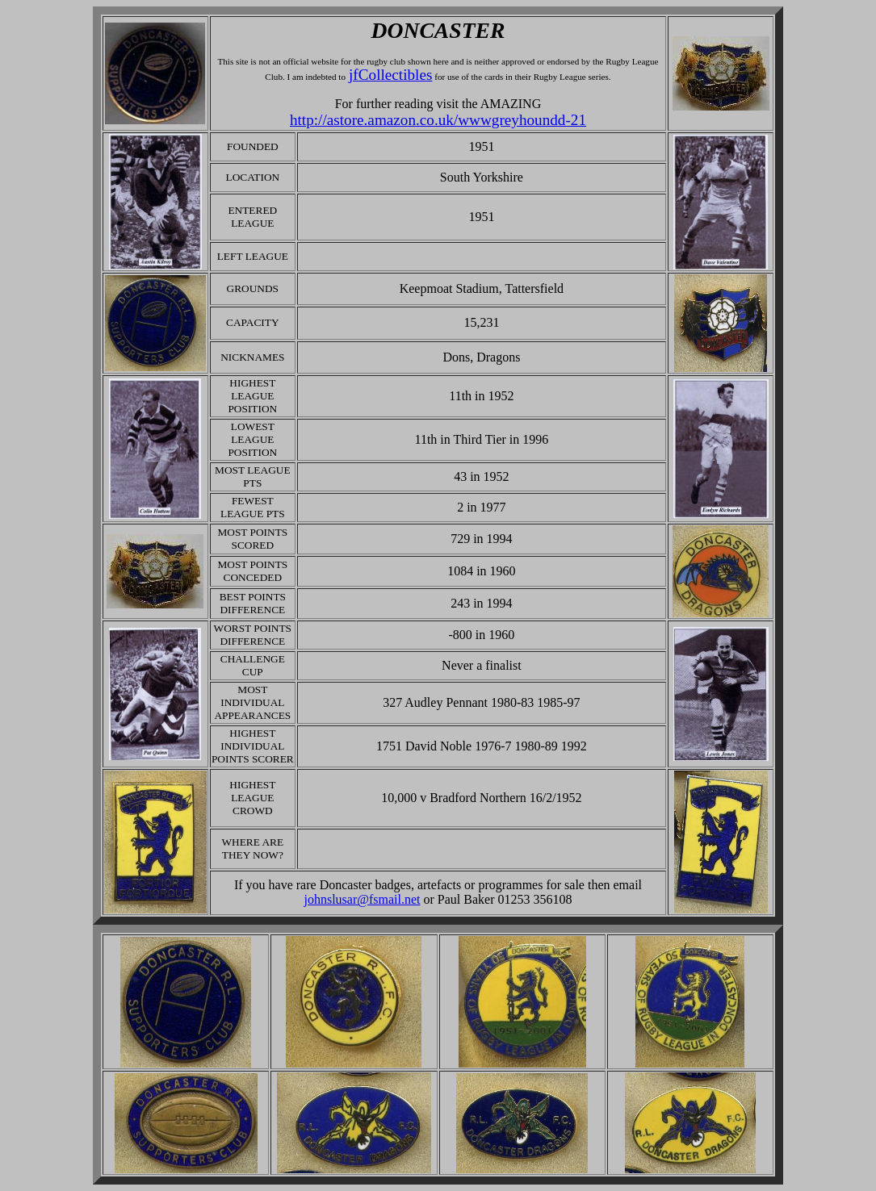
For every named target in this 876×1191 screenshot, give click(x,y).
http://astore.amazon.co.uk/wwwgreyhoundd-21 (438, 119)
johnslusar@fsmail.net (362, 899)
